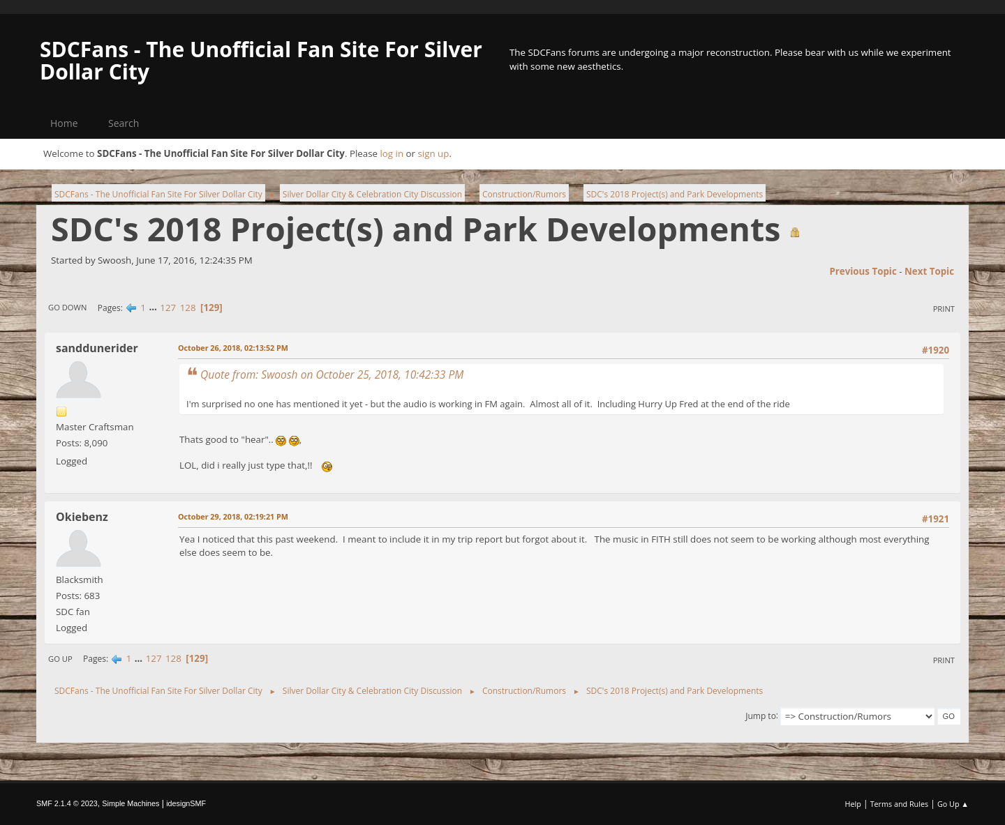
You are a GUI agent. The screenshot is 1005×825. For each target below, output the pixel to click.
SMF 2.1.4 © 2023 (67, 803)
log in (391, 153)
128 (188, 307)
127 (168, 307)
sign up (433, 153)
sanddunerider (97, 348)
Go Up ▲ (953, 803)
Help (852, 803)
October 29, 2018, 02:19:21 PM (233, 516)
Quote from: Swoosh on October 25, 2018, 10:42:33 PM (331, 374)
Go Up (60, 658)
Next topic (929, 271)
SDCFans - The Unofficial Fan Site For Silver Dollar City (261, 60)
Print (944, 308)
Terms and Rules (899, 803)
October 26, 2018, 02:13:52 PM (233, 347)
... (154, 307)
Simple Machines (130, 803)
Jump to (760, 715)
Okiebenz (82, 516)
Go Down (67, 307)
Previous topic (862, 271)
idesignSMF (186, 803)
